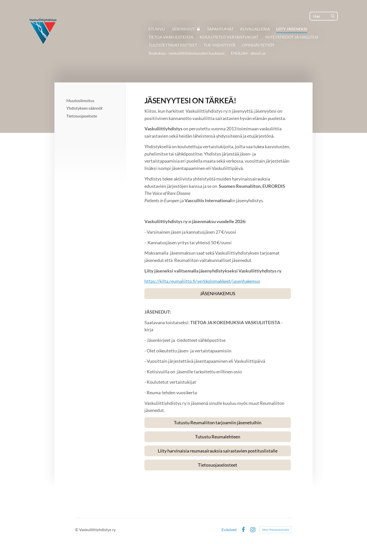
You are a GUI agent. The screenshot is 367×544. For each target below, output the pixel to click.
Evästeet (229, 530)
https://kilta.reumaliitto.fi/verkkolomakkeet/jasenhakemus (202, 281)
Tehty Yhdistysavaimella (275, 529)
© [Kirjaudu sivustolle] (77, 529)
